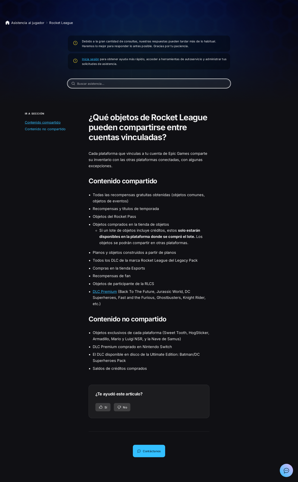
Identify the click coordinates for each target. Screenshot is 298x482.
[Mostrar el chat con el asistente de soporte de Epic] (286, 470)
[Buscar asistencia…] (149, 83)
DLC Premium (105, 291)
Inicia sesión (90, 59)
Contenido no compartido (45, 129)
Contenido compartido (43, 122)
